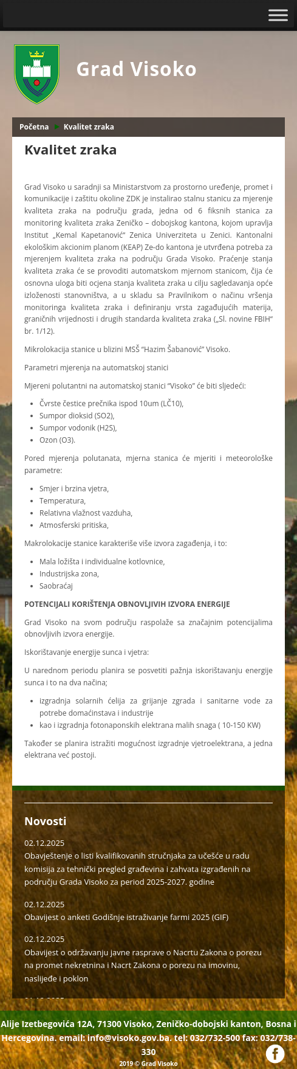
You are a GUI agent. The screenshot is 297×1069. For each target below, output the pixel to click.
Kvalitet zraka (89, 127)
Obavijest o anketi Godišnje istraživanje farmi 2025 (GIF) (126, 917)
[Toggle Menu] (278, 15)
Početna (34, 127)
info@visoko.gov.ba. (129, 1037)
